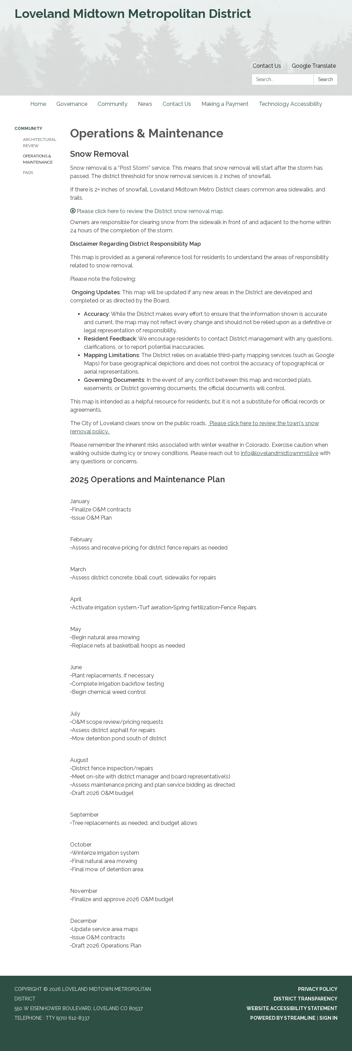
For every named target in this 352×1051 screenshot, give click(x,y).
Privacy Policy (318, 989)
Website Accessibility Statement (292, 1008)
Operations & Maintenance (38, 159)
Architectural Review (39, 142)
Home (38, 104)
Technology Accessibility (290, 104)
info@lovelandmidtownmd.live (279, 453)
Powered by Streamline (283, 1018)
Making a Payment (225, 104)
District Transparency (306, 999)
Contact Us (267, 66)
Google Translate (314, 66)
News (145, 104)
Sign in (328, 1018)
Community (113, 104)
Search (325, 79)
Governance (71, 104)
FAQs (28, 172)
